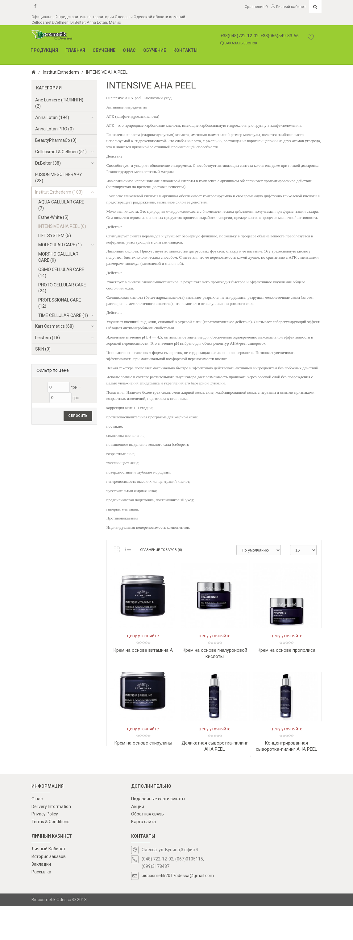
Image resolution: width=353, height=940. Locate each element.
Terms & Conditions (50, 855)
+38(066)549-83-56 (279, 35)
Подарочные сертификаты (158, 832)
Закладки (41, 897)
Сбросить (78, 416)
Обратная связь (147, 847)
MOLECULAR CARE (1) (60, 244)
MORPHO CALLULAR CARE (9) (58, 257)
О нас (37, 832)
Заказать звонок (238, 43)
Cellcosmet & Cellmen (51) (61, 151)
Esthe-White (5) (53, 217)
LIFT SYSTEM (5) (54, 235)
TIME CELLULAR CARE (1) (63, 315)
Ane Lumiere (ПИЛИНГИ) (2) (59, 103)
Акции (137, 840)
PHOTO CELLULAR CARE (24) (62, 287)
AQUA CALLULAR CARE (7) (61, 205)
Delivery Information (51, 840)
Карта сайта (143, 855)
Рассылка (41, 905)
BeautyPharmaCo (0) (56, 140)
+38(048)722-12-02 (239, 35)
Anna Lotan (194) (52, 117)
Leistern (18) (47, 337)
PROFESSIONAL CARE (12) (59, 303)
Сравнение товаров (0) (161, 550)
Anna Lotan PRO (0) (54, 128)
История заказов (48, 890)
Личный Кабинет (48, 882)
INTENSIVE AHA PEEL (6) (62, 226)
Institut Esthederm (61, 72)
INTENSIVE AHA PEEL (106, 72)
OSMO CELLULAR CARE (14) (61, 272)
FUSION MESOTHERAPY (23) (58, 177)
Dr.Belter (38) (48, 163)
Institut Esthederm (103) (59, 192)
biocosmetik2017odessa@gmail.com (178, 909)
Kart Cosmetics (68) (54, 326)
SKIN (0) (43, 349)
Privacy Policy (44, 847)
